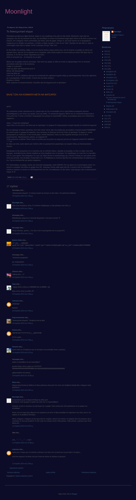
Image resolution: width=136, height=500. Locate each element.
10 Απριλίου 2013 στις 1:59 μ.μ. (22, 208)
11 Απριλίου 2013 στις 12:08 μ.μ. (23, 443)
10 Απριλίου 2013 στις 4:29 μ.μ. (22, 311)
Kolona (14, 330)
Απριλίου (109, 95)
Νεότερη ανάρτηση (13, 472)
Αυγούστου (110, 83)
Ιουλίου (108, 86)
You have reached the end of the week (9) (115, 98)
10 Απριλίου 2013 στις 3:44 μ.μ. (22, 277)
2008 (106, 127)
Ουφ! (14, 284)
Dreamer (15, 347)
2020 (106, 51)
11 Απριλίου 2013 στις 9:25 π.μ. (22, 426)
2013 (106, 69)
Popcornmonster (18, 317)
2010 (106, 121)
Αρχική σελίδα (50, 472)
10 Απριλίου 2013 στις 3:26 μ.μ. (22, 248)
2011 (106, 119)
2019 (106, 54)
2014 (106, 66)
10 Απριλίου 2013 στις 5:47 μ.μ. (22, 352)
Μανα (14, 382)
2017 (106, 57)
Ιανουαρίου (110, 112)
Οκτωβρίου (110, 77)
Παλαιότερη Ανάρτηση (88, 472)
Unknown (15, 301)
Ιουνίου (108, 89)
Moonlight (18, 11)
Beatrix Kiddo (17, 240)
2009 (106, 124)
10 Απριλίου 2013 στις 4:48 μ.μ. (22, 323)
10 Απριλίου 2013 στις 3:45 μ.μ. (22, 294)
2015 (106, 63)
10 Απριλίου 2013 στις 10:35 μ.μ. (23, 375)
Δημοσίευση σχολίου (16, 468)
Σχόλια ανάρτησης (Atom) (24, 476)
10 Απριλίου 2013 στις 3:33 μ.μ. (22, 265)
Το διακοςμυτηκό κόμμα (114, 102)
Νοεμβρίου (110, 74)
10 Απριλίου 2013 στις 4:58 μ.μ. (22, 340)
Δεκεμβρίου (110, 71)
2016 (106, 60)
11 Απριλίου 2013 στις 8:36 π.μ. (22, 390)
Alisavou (15, 271)
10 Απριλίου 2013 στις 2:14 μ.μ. (22, 233)
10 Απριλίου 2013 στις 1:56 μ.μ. (22, 196)
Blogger (74, 494)
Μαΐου (108, 92)
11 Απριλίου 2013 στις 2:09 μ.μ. (22, 464)
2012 (106, 116)
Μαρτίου (109, 106)
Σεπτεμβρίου (110, 80)
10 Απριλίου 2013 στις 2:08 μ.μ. (22, 221)
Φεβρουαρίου (111, 109)
